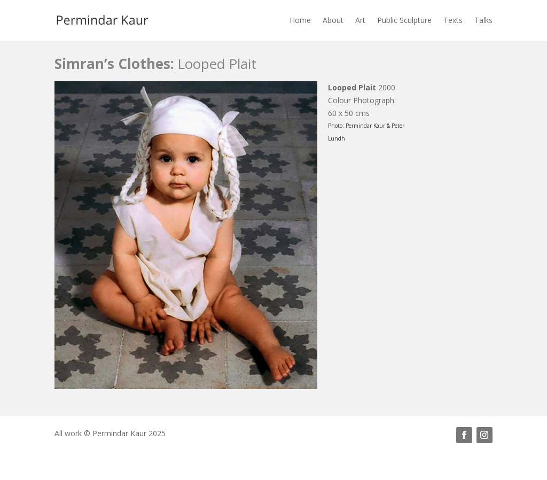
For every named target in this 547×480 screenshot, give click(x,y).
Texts (453, 20)
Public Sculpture (404, 20)
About (333, 20)
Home (300, 20)
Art (360, 20)
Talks (483, 20)
